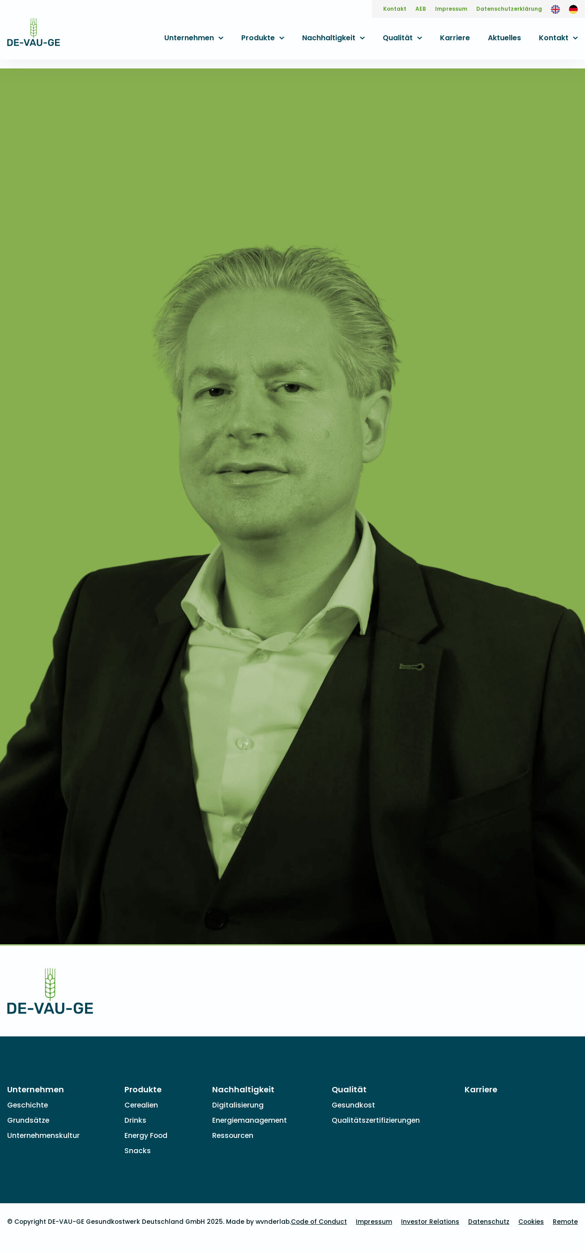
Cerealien (141, 1105)
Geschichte (27, 1105)
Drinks (135, 1120)
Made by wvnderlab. (258, 1222)
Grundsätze (28, 1120)
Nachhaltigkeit (328, 38)
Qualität (398, 38)
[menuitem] (555, 9)
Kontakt (394, 9)
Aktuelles (504, 38)
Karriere (455, 38)
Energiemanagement (249, 1120)
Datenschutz (488, 1222)
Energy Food (145, 1135)
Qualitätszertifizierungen (376, 1120)
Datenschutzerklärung (509, 9)
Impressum (451, 9)
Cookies (531, 1222)
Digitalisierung (238, 1105)
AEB (420, 9)
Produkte (258, 38)
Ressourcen (232, 1135)
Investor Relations (430, 1222)
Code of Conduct (319, 1222)
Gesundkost (353, 1105)
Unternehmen (189, 38)
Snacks (137, 1151)
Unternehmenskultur (43, 1135)
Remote (565, 1222)
